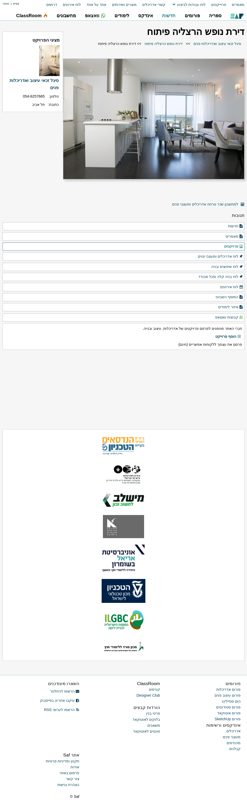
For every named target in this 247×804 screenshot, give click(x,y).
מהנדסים (234, 743)
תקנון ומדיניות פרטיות (62, 761)
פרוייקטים (218, 5)
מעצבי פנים (232, 737)
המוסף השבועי (229, 297)
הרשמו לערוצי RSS (61, 709)
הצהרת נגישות (68, 785)
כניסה (6, 3)
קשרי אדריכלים (153, 5)
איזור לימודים (230, 307)
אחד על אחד (96, 5)
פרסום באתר (69, 773)
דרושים (51, 5)
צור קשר (72, 779)
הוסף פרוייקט (228, 337)
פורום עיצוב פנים (228, 695)
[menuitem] (235, 5)
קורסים (154, 689)
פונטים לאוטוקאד (146, 731)
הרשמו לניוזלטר (65, 691)
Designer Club (148, 695)
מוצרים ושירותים (124, 5)
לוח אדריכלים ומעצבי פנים (220, 256)
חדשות (235, 226)
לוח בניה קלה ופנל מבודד (220, 277)
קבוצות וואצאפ (229, 317)
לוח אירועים (72, 5)
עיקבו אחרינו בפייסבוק (60, 700)
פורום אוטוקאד (229, 713)
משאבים (153, 725)
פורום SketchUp (228, 719)
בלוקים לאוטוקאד (146, 719)
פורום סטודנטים (228, 707)
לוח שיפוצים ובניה (227, 267)
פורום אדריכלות (228, 689)
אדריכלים (233, 731)
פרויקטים (233, 246)
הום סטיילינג (231, 701)
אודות (74, 767)
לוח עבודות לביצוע (191, 5)
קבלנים (235, 749)
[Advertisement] (123, 389)
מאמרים (238, 5)
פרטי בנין (153, 713)
